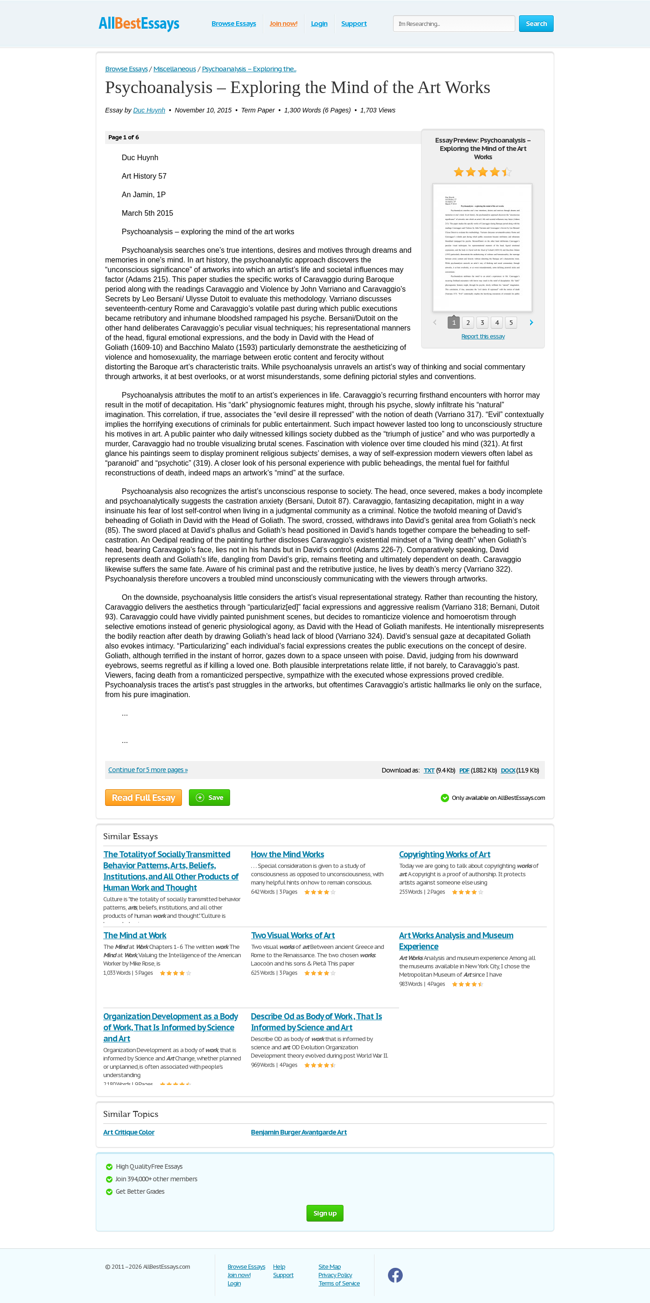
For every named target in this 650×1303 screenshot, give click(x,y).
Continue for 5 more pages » (148, 770)
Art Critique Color (128, 1132)
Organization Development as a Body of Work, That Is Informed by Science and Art (170, 1027)
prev (434, 322)
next (532, 322)
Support (354, 23)
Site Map (330, 1267)
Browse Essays (234, 23)
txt (429, 769)
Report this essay (483, 336)
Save (209, 797)
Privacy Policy (335, 1275)
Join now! (283, 23)
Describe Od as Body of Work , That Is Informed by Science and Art (316, 1022)
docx (508, 769)
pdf (464, 769)
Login (319, 23)
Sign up (325, 1213)
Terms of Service (339, 1283)
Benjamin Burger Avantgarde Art (299, 1132)
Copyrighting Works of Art (444, 854)
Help (279, 1267)
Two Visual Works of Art (293, 935)
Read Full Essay (143, 798)
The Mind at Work (134, 935)
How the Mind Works (287, 854)
